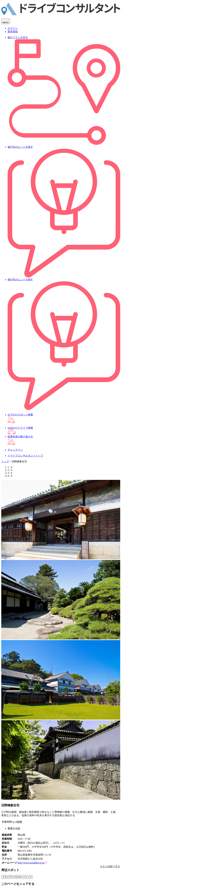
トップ (5, 461)
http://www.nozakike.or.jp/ (32, 862)
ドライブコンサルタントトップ (17, 877)
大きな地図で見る (110, 866)
